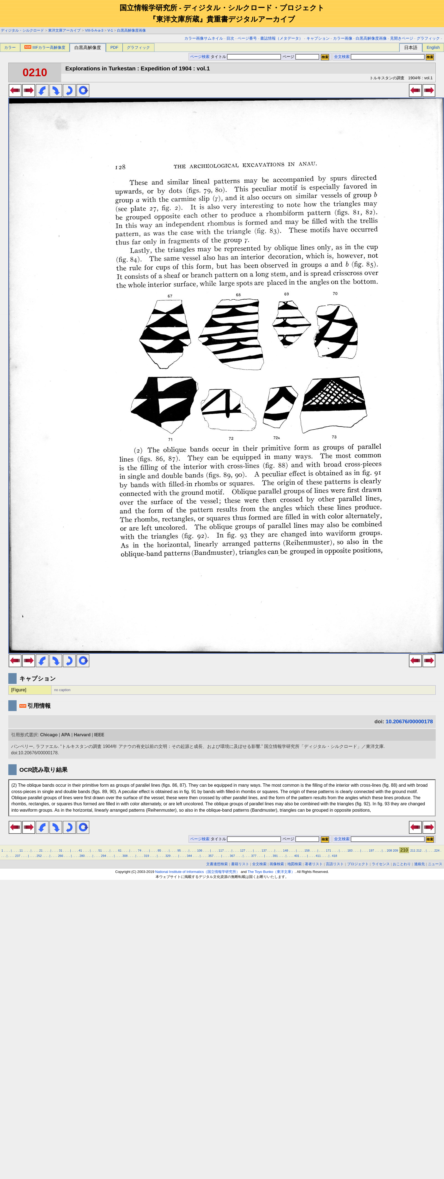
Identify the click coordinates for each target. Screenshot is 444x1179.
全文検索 (342, 57)
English (433, 47)
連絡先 (419, 864)
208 (389, 850)
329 (168, 855)
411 (318, 855)
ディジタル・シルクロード (22, 30)
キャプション (318, 38)
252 (39, 855)
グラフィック (428, 38)
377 (254, 855)
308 (125, 855)
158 (307, 850)
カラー (10, 47)
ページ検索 (200, 57)
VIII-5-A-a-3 (94, 30)
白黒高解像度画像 (131, 30)
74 (139, 850)
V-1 (110, 30)
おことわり (402, 864)
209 (395, 850)
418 (334, 855)
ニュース (435, 864)
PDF (114, 47)
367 (232, 855)
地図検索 (294, 864)
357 (210, 855)
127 (242, 850)
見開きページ (401, 38)
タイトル (246, 57)
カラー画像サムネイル (203, 38)
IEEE (99, 734)
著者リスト (314, 864)
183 (350, 850)
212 (419, 850)
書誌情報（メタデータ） (281, 38)
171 (328, 850)
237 (17, 855)
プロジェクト (358, 864)
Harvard (82, 734)
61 (120, 850)
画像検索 (277, 864)
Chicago (49, 734)
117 (221, 850)
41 (80, 850)
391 (275, 855)
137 (264, 850)
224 (437, 850)
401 (297, 855)
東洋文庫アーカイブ (64, 30)
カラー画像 (342, 38)
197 (371, 850)
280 (82, 855)
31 (60, 850)
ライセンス (381, 864)
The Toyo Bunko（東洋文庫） (271, 872)
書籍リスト (240, 864)
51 (100, 850)
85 (159, 850)
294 (103, 855)
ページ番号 (247, 38)
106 (199, 850)
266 (60, 855)
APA (65, 734)
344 (189, 855)
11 (21, 850)
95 (179, 850)
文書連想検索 (217, 864)
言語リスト (335, 864)
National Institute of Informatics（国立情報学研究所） (197, 872)
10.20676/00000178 (409, 721)
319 (146, 855)
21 (40, 850)
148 (285, 850)
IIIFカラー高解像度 (44, 47)
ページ (300, 57)
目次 (230, 38)
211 (412, 850)
